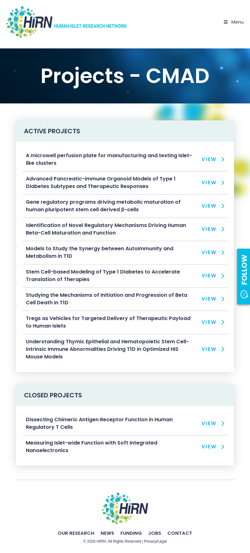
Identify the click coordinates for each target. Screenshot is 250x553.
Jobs (154, 533)
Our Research (76, 533)
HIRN (101, 541)
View (209, 159)
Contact (179, 533)
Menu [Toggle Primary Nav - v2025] (233, 22)
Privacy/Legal (155, 541)
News (107, 533)
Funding (131, 533)
